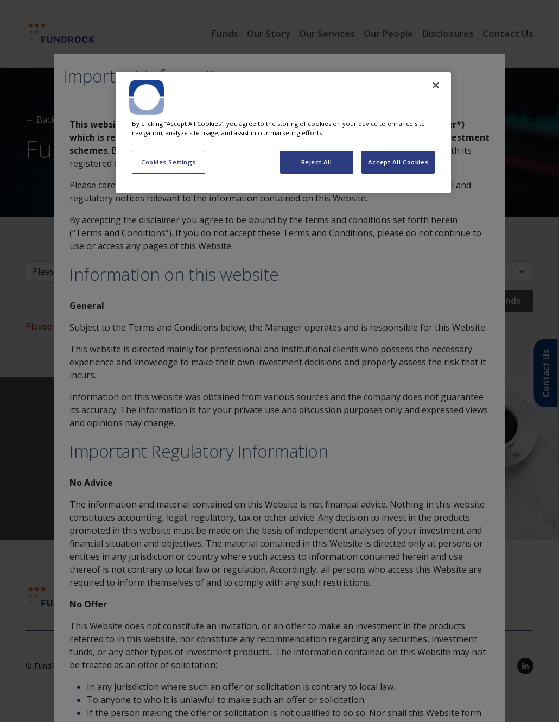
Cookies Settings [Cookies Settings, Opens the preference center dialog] (168, 162)
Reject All (316, 162)
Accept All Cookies (398, 162)
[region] (283, 132)
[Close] (436, 85)
